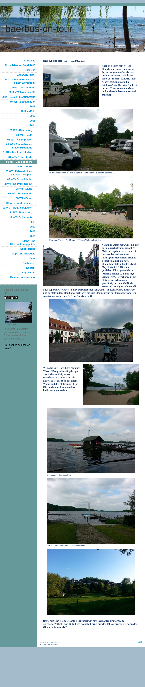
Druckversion (47, 642)
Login (140, 642)
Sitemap (58, 642)
